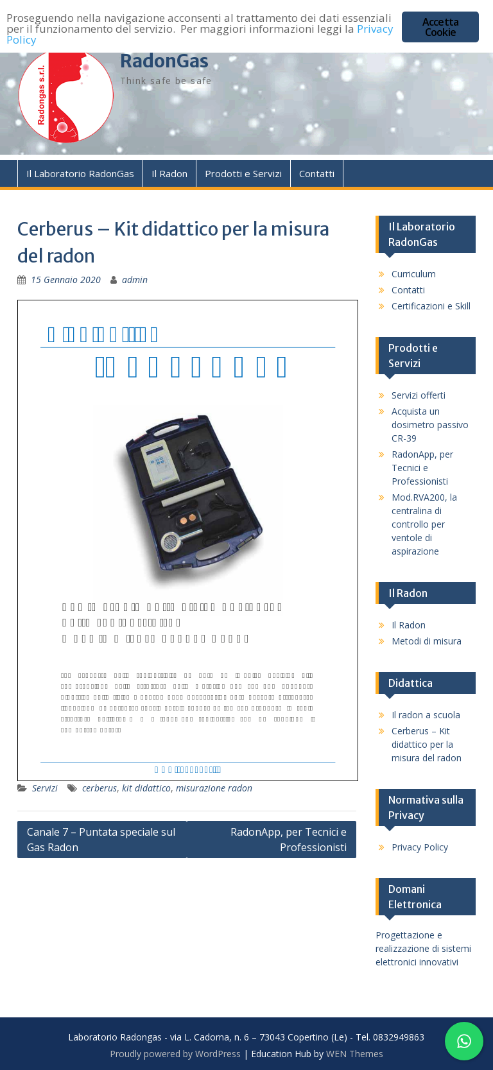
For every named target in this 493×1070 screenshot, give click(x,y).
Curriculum (414, 274)
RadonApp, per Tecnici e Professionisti (288, 839)
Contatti (316, 173)
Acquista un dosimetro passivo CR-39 (430, 424)
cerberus (99, 788)
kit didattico (146, 788)
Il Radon (169, 173)
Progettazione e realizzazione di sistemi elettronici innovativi (423, 948)
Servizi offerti (418, 395)
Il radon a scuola (426, 715)
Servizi (45, 788)
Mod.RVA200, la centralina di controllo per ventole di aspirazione (424, 524)
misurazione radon (214, 788)
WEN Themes (354, 1054)
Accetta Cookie (440, 27)
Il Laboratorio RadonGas (80, 173)
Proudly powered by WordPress (175, 1054)
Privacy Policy (420, 847)
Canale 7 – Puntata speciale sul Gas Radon (101, 839)
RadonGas (164, 61)
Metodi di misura (427, 641)
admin (135, 279)
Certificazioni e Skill (431, 306)
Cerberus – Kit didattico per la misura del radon (427, 744)
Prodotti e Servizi (243, 173)
